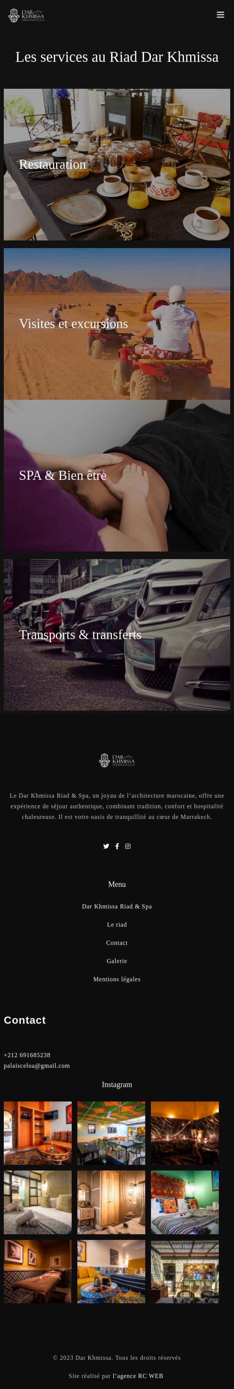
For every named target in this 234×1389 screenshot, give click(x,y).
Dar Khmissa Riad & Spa (117, 906)
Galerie (117, 961)
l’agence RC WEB (139, 1376)
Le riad (117, 924)
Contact (117, 943)
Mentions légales (117, 979)
